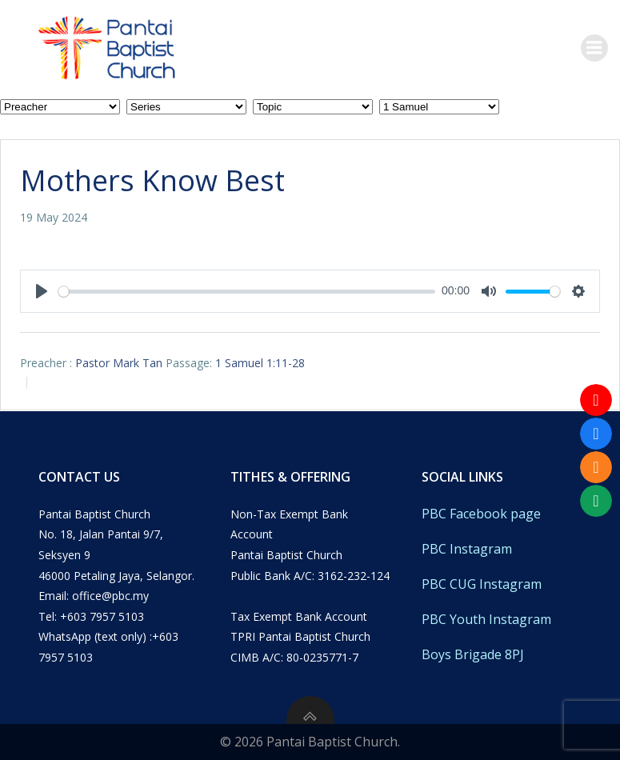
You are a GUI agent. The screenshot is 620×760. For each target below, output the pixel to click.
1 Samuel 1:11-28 (260, 362)
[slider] (246, 291)
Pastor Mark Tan (118, 362)
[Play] (41, 291)
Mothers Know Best (152, 180)
